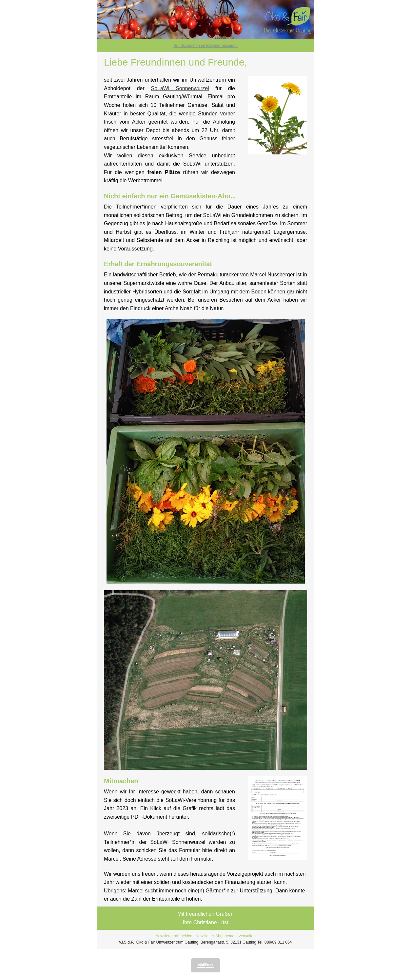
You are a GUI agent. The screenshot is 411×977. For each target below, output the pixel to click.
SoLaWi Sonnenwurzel (180, 88)
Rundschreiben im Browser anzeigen (205, 45)
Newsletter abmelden (173, 936)
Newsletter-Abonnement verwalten (226, 936)
